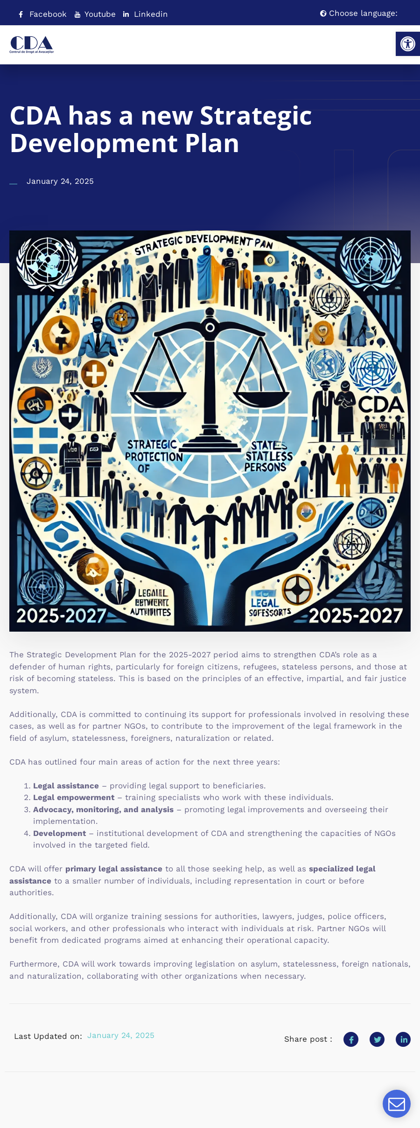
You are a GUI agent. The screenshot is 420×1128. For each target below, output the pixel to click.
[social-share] (350, 1039)
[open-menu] (385, 41)
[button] (408, 44)
